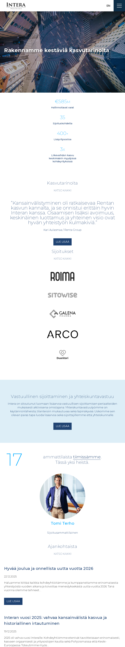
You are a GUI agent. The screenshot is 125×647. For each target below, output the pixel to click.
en (108, 5)
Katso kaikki (62, 190)
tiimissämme (86, 457)
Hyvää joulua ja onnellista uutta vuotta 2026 (48, 568)
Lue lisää (62, 241)
